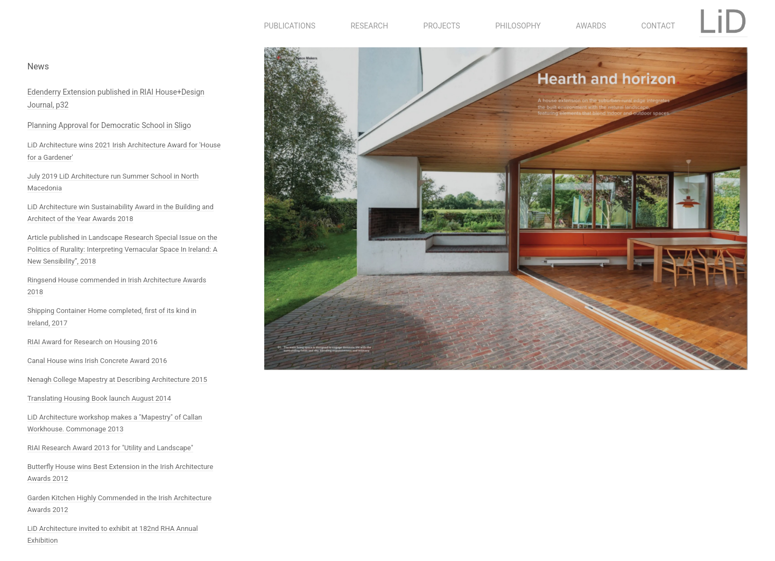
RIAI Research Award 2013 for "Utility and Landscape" (110, 448)
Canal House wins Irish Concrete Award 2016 (97, 361)
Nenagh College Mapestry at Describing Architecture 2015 (117, 379)
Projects (442, 26)
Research (369, 26)
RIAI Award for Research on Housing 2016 (92, 342)
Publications (289, 26)
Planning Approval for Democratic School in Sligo (109, 125)
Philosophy (517, 26)
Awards (591, 26)
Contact (658, 26)
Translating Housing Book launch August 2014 (99, 398)
